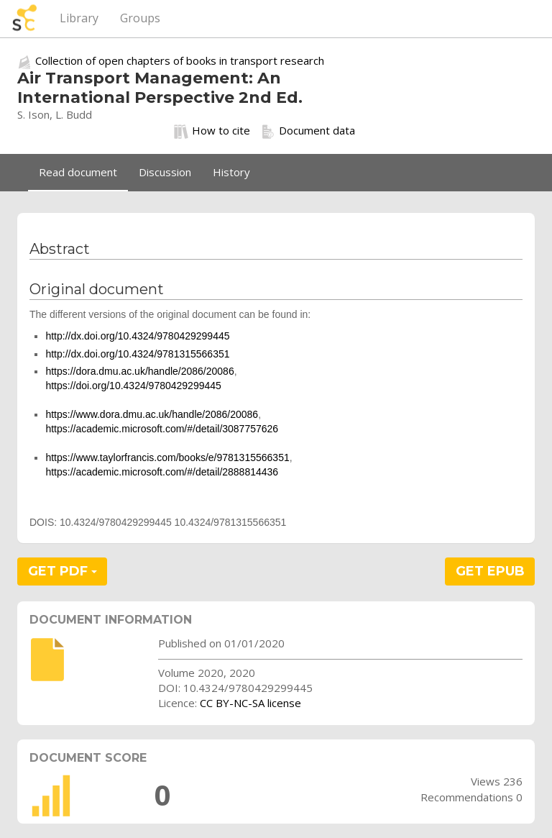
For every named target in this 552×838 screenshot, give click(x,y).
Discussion (165, 172)
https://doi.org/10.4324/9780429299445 (133, 385)
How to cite (212, 131)
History (231, 172)
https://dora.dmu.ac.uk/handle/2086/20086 (139, 371)
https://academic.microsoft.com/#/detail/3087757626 (161, 428)
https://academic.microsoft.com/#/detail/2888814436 (161, 472)
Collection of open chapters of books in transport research (179, 60)
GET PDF (62, 571)
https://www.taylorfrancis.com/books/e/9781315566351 (167, 457)
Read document (78, 172)
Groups (140, 18)
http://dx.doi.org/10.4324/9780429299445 (137, 336)
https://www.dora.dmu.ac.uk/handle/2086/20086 (151, 414)
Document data (308, 131)
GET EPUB (490, 571)
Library (79, 18)
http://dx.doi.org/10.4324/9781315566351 (137, 354)
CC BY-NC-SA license (250, 703)
